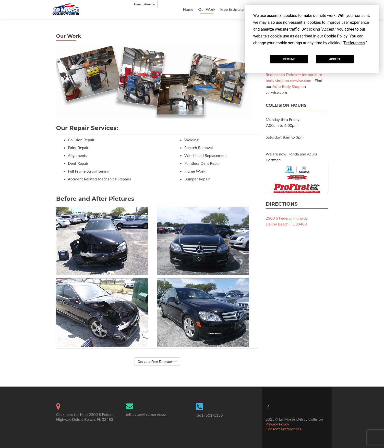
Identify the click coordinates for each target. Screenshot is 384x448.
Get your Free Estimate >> (157, 361)
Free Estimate (232, 9)
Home (188, 9)
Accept (334, 59)
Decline (289, 59)
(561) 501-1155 (209, 415)
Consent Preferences (283, 428)
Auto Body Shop (286, 86)
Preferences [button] (354, 43)
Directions (282, 204)
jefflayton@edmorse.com (147, 414)
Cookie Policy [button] (336, 36)
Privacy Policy (277, 424)
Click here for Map (72, 414)
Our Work (206, 9)
